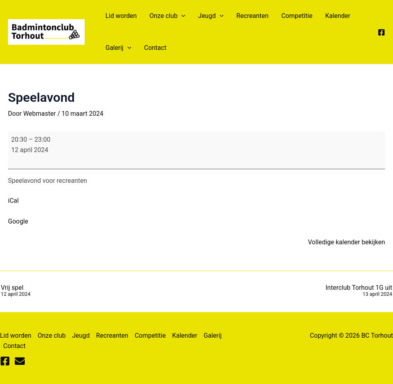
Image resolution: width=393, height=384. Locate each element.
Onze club (167, 16)
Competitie (296, 16)
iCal (13, 200)
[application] (181, 16)
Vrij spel (15, 291)
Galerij (118, 48)
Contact (155, 47)
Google (18, 221)
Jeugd (211, 16)
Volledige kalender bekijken (346, 242)
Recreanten (252, 16)
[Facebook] (381, 32)
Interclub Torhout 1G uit (359, 291)
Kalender (337, 16)
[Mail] (20, 361)
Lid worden (121, 16)
